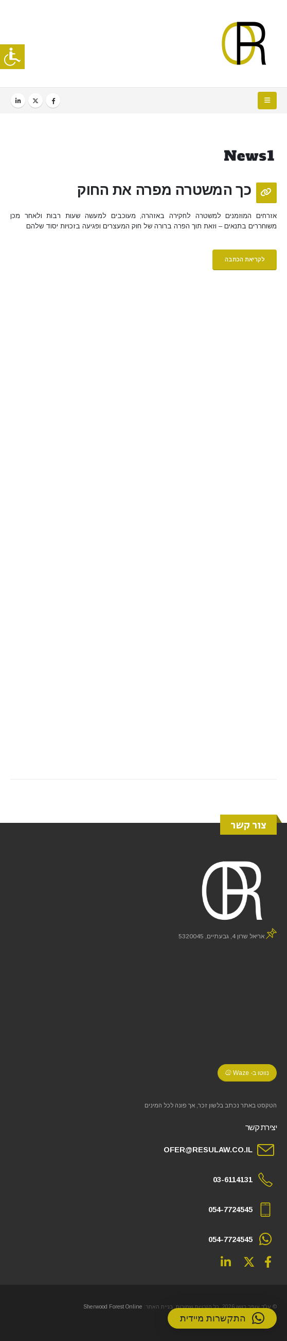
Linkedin (226, 1261)
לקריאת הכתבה (245, 259)
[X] (35, 100)
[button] (267, 100)
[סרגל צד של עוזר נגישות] (12, 56)
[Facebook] (53, 100)
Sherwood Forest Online (112, 1306)
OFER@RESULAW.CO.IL (208, 1150)
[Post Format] (266, 193)
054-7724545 (230, 1209)
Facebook (268, 1261)
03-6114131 (233, 1180)
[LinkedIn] (18, 100)
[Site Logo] (244, 43)
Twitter (249, 1261)
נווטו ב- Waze (247, 1073)
